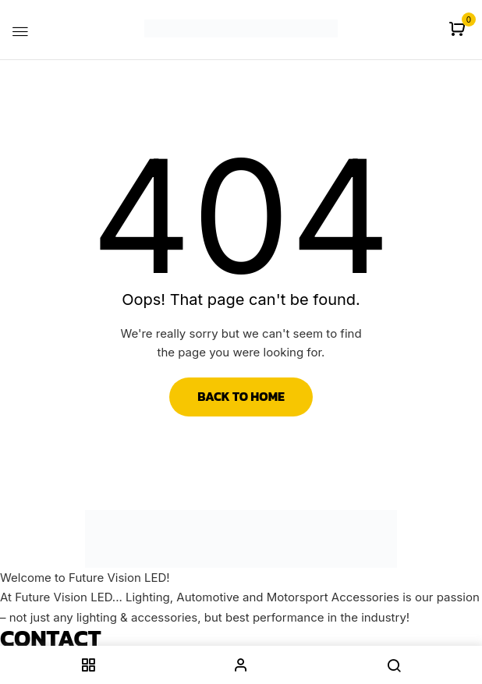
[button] (459, 30)
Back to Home (241, 396)
